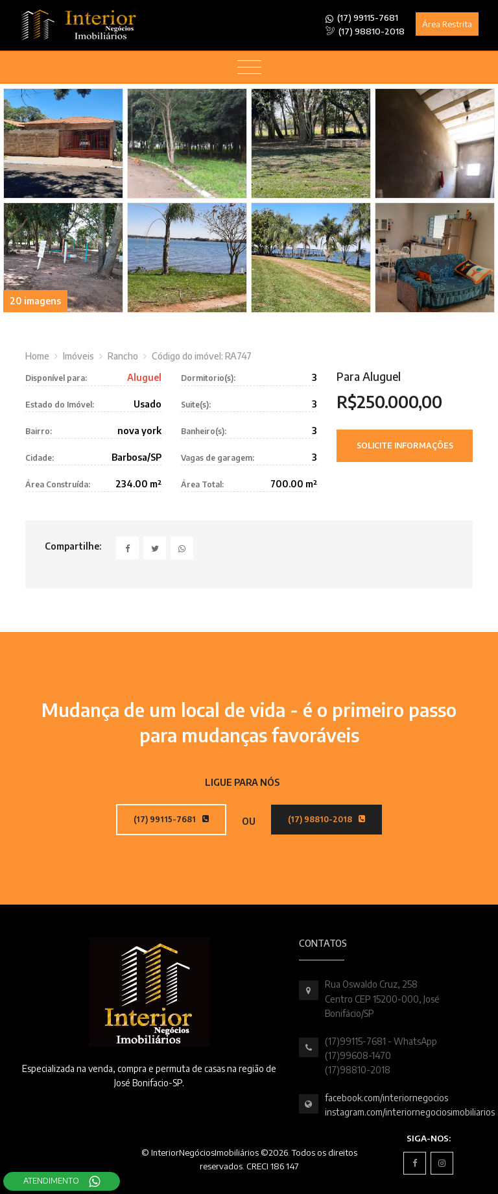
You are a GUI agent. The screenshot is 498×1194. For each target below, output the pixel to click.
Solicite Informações (405, 445)
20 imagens (35, 300)
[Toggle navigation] (249, 67)
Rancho (123, 355)
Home (37, 355)
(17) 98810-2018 (365, 31)
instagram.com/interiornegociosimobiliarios (410, 1111)
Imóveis (78, 355)
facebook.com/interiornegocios (386, 1097)
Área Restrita (447, 24)
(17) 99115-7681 (362, 17)
